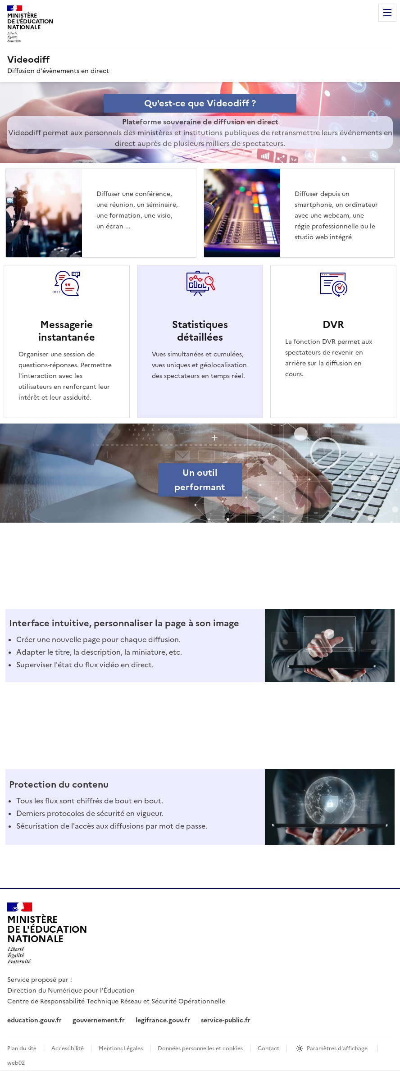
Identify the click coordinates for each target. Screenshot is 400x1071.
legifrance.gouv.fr (163, 1020)
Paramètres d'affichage (337, 1048)
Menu (387, 13)
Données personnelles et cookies (200, 1048)
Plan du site (21, 1048)
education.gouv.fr (34, 1020)
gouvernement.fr (99, 1020)
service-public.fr (225, 1020)
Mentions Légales (121, 1048)
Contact (268, 1048)
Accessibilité (67, 1048)
